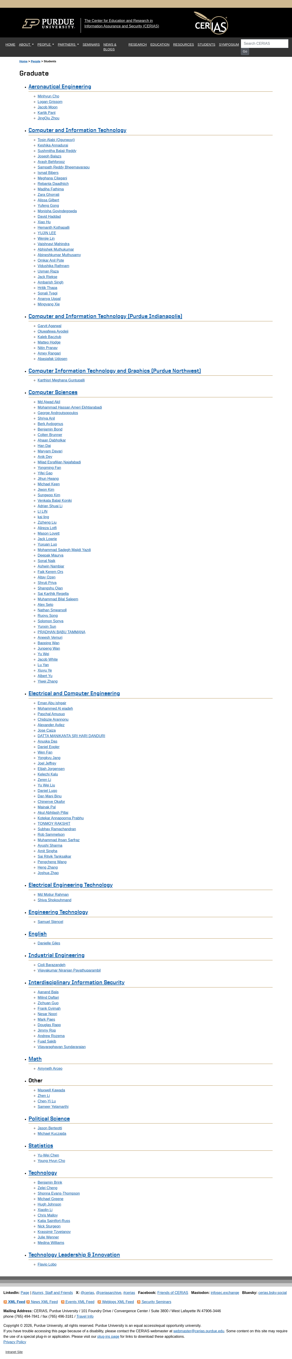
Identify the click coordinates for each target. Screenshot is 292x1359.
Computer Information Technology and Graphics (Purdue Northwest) (115, 370)
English (38, 933)
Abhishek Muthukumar (56, 249)
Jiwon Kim (46, 490)
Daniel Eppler (49, 747)
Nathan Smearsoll (52, 610)
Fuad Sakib (47, 1041)
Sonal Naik (46, 561)
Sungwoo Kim (49, 495)
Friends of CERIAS (172, 1293)
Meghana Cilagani (52, 178)
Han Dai (44, 446)
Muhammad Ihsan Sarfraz (59, 840)
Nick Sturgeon (49, 1226)
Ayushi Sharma (50, 845)
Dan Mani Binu (50, 796)
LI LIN (42, 511)
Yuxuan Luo (47, 544)
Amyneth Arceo (50, 1068)
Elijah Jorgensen (51, 769)
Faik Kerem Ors (50, 572)
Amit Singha (47, 851)
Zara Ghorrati (48, 195)
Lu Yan (43, 665)
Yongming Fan (49, 468)
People (35, 61)
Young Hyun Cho (51, 1161)
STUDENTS (206, 44)
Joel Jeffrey (47, 763)
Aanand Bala (48, 992)
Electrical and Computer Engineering (74, 693)
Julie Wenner (48, 1237)
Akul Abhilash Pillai (53, 813)
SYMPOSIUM (229, 44)
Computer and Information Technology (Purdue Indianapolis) (105, 316)
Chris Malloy (48, 1215)
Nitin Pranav (47, 348)
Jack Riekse (47, 277)
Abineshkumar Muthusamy (59, 255)
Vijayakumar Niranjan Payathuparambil (69, 970)
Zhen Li (44, 1096)
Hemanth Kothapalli (54, 227)
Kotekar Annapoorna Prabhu (61, 818)
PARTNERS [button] (67, 44)
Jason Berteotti (50, 1128)
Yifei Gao (45, 473)
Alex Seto (45, 605)
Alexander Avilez (51, 725)
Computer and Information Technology (77, 130)
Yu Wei (43, 654)
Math (35, 1059)
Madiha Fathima (51, 189)
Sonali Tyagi (47, 293)
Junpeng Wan (49, 648)
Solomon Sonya (50, 621)
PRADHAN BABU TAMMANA (61, 632)
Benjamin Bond (50, 429)
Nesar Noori (47, 1014)
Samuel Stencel (50, 922)
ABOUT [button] (25, 44)
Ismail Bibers (48, 173)
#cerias (129, 1293)
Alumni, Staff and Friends (52, 1293)
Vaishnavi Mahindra (53, 244)
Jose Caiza (47, 730)
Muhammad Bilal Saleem (58, 599)
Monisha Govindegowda (57, 211)
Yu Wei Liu (46, 785)
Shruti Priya (47, 583)
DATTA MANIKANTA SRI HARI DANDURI (71, 736)
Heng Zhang (48, 867)
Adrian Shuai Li (50, 506)
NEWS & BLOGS (109, 47)
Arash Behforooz (51, 162)
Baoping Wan (48, 643)
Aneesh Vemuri (50, 637)
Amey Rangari (49, 353)
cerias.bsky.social (272, 1293)
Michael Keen (49, 484)
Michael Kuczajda (52, 1134)
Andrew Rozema (51, 1036)
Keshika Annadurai (53, 145)
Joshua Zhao (48, 873)
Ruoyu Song (48, 616)
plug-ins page (108, 1336)
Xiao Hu (44, 222)
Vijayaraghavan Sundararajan (62, 1047)
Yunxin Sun (47, 626)
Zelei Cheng (47, 1188)
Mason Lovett (49, 533)
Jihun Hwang (48, 479)
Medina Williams (51, 1243)
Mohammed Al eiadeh (55, 708)
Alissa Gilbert (48, 200)
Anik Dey (45, 457)
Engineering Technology (58, 912)
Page (25, 1293)
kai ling (43, 517)
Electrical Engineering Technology (71, 885)
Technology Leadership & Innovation (74, 1254)
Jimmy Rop (47, 1030)
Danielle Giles (49, 943)
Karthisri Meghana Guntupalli (61, 380)
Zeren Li (44, 780)
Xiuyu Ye (45, 670)
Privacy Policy (14, 1342)
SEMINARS (91, 44)
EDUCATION (159, 44)
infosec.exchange (225, 1293)
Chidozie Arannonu (53, 719)
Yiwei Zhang (47, 681)
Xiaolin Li (45, 1210)
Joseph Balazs (49, 156)
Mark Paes (46, 1019)
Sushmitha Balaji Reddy (57, 151)
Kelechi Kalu (48, 774)
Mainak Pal (47, 807)
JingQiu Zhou (48, 118)
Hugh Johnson (49, 1204)
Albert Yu (45, 676)
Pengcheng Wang (52, 862)
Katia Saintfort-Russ (54, 1221)
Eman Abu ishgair (52, 703)
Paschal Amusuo (51, 714)
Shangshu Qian (50, 588)
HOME (11, 44)
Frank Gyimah (49, 1008)
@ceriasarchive (108, 1293)
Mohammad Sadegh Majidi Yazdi (64, 550)
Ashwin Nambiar (51, 566)
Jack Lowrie (47, 539)
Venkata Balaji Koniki (55, 500)
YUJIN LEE (47, 233)
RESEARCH (137, 44)
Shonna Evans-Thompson (59, 1193)
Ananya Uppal (49, 299)
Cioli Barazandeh (51, 965)
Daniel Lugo (47, 791)
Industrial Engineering (57, 955)
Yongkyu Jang (49, 758)
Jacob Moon (47, 107)
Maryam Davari (50, 451)
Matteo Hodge (49, 342)
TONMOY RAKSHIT (54, 823)
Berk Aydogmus (50, 424)
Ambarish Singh (50, 282)
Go (245, 51)
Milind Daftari (48, 997)
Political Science (49, 1118)
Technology (43, 1172)
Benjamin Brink (50, 1182)
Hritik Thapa (47, 288)
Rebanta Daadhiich (53, 184)
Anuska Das (47, 741)
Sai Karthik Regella (53, 594)
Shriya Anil (46, 418)
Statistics (41, 1145)
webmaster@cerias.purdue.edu (198, 1331)
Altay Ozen (46, 577)
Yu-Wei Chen (48, 1155)
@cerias (87, 1293)
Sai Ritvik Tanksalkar (54, 856)
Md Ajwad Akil (49, 402)
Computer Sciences (53, 392)
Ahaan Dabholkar (52, 440)
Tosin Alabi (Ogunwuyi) (56, 140)
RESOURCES (183, 44)
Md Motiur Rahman (53, 894)
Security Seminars (154, 1302)
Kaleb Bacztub (49, 337)
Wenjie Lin (46, 238)
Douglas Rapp (49, 1025)
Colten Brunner (50, 435)
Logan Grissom (50, 102)
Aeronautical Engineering (60, 86)
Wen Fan (45, 752)
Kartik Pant (46, 113)
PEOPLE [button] (44, 44)
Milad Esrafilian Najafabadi (59, 462)
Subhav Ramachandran (57, 829)
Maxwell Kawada (51, 1090)
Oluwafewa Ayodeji (53, 331)
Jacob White (48, 659)
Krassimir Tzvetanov (54, 1232)
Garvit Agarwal (49, 326)
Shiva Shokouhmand (54, 900)
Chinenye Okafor (51, 802)
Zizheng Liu (47, 522)
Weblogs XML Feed (115, 1302)
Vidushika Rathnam (53, 266)
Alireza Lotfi (47, 528)
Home (23, 61)
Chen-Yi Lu (47, 1101)
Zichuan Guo (48, 1003)
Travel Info (85, 1316)
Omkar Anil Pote (51, 260)
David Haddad (49, 216)
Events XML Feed (77, 1302)
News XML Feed (42, 1302)
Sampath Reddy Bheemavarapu (64, 167)
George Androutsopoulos (58, 413)
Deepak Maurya (50, 555)
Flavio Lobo (47, 1264)
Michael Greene (50, 1199)
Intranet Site (14, 1352)
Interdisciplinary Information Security (77, 982)
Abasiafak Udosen (52, 359)
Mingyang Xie (49, 304)
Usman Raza (48, 271)
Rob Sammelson (51, 834)
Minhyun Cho (48, 96)
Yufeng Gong (48, 206)
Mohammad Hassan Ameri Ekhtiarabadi (70, 407)
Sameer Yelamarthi (53, 1107)
